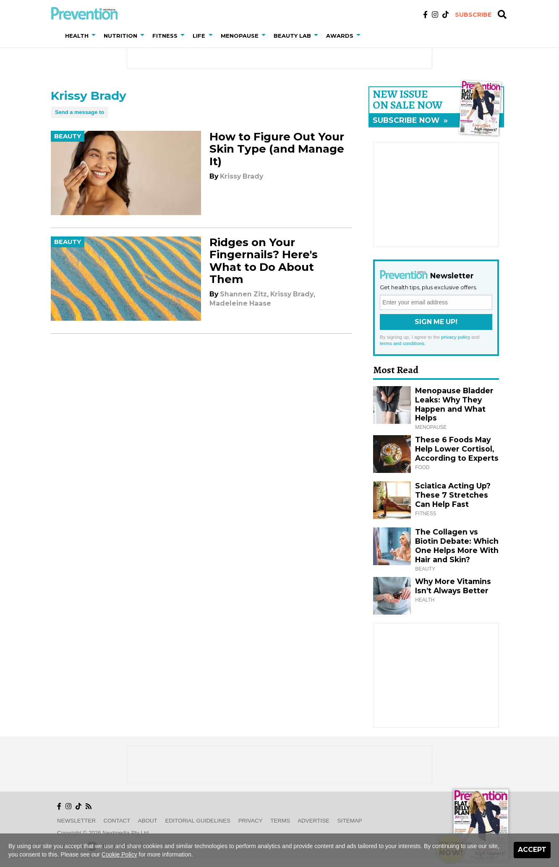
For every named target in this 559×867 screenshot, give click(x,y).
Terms (280, 821)
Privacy (250, 821)
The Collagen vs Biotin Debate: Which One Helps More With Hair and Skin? (457, 545)
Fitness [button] (165, 35)
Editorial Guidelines (197, 821)
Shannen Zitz (243, 294)
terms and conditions (402, 343)
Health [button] (77, 35)
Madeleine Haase (240, 303)
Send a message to (79, 112)
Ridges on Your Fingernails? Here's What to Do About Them (263, 261)
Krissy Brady (241, 176)
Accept (532, 850)
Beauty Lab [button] (292, 35)
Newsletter (76, 821)
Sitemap (349, 821)
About (147, 821)
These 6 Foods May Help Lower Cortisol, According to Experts (457, 448)
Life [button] (199, 35)
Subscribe (473, 14)
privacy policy (455, 337)
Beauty (67, 136)
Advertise (313, 821)
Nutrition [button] (120, 35)
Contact (117, 821)
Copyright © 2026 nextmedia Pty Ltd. (103, 833)
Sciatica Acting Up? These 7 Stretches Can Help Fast (453, 495)
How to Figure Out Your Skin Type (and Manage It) (276, 149)
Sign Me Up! (436, 322)
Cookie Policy (119, 854)
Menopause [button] (240, 35)
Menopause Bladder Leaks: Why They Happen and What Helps (454, 404)
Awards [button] (339, 35)
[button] (95, 35)
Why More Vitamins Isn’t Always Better (453, 586)
